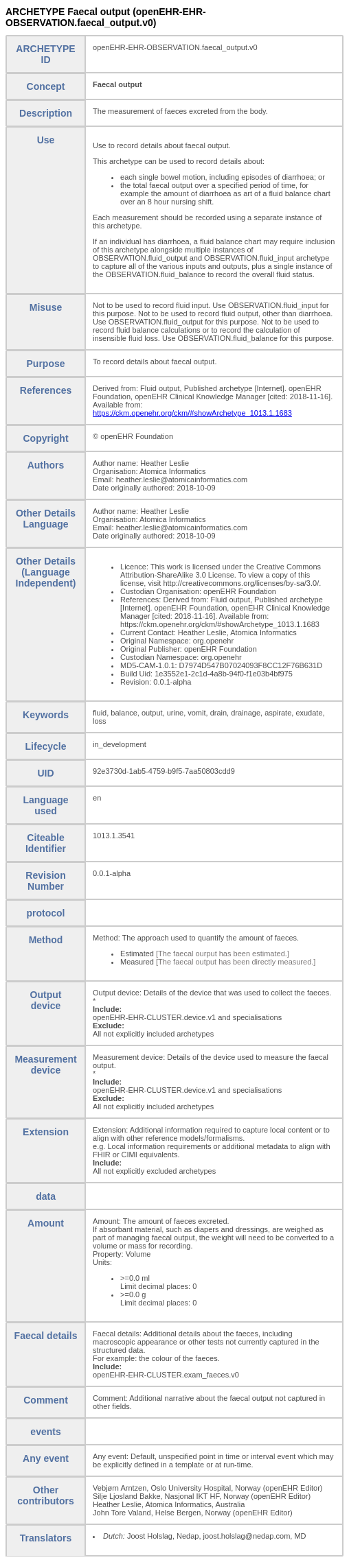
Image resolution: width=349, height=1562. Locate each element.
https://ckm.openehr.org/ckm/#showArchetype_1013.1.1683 (192, 413)
